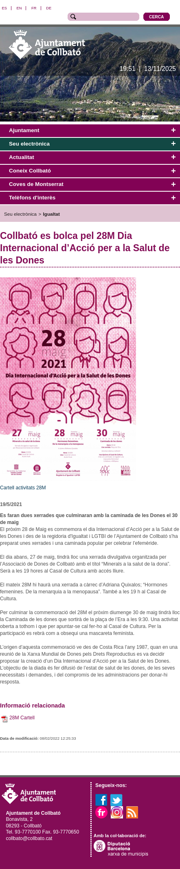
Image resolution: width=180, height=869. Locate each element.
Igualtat (51, 214)
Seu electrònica (20, 214)
